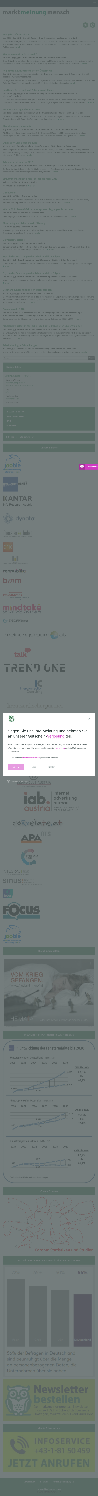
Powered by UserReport (19, 781)
